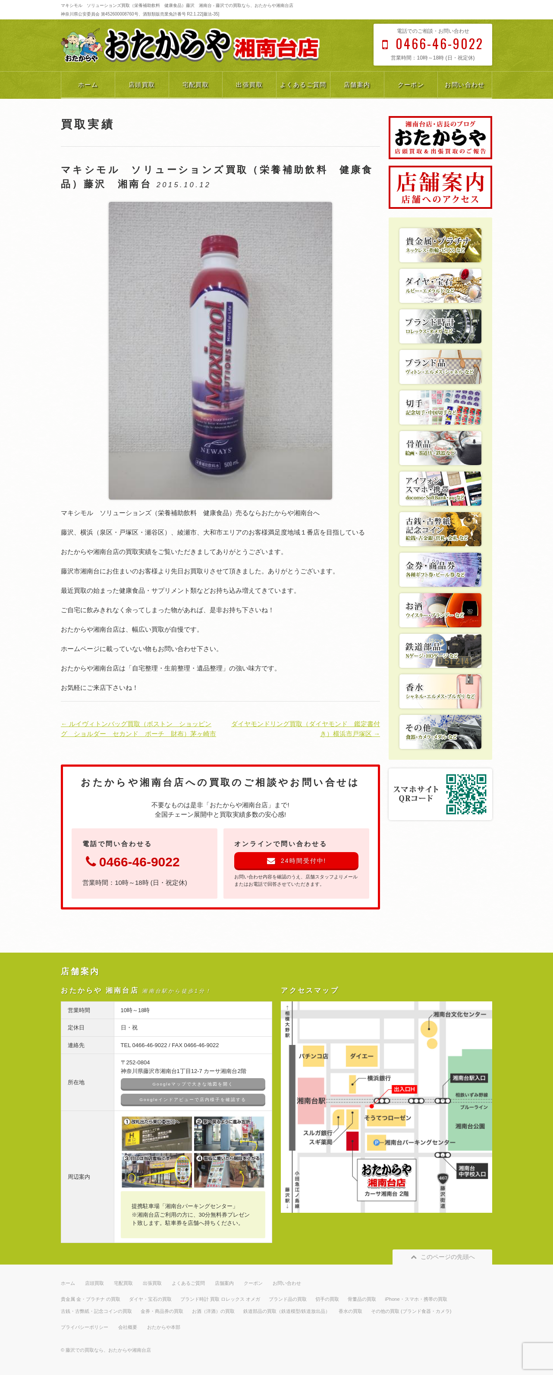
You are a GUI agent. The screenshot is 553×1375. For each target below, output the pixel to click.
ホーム (88, 84)
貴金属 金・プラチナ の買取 (90, 1299)
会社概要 (127, 1327)
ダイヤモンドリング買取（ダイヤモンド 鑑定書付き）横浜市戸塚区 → (305, 728)
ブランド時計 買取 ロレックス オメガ (220, 1299)
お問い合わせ (464, 84)
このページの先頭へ (442, 1256)
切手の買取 (327, 1299)
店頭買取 (142, 84)
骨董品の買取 (362, 1299)
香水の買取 (350, 1311)
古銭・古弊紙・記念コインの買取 (96, 1311)
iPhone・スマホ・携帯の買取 (416, 1299)
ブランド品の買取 (288, 1299)
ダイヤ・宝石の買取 (150, 1299)
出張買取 (249, 84)
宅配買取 (195, 84)
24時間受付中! (297, 860)
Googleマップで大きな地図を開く (193, 1084)
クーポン (411, 84)
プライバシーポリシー (84, 1327)
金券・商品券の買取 (162, 1311)
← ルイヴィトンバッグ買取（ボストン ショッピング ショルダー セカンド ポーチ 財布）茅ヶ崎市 (138, 728)
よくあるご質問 (303, 84)
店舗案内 (357, 84)
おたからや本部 (163, 1327)
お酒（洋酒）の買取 (213, 1311)
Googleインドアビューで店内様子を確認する (193, 1099)
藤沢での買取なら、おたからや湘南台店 (108, 1350)
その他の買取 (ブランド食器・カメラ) (411, 1311)
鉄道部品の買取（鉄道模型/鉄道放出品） (286, 1311)
